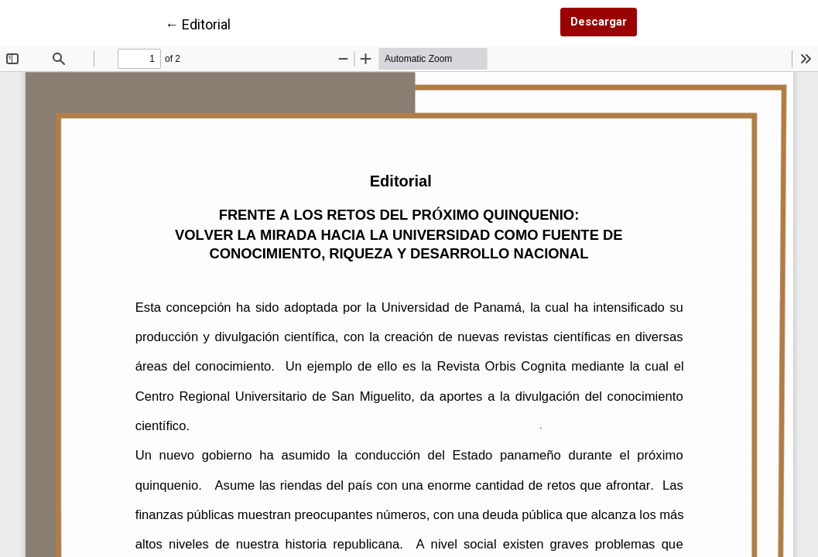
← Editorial (198, 23)
